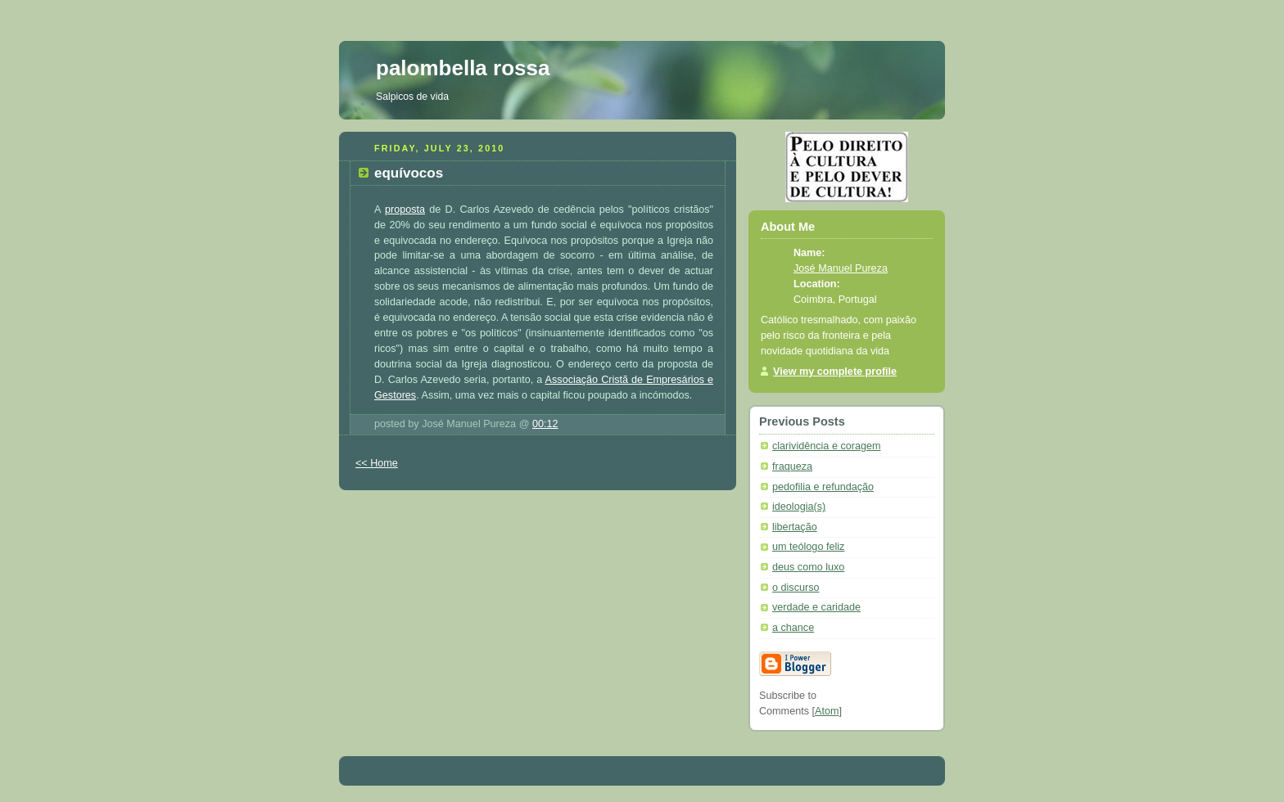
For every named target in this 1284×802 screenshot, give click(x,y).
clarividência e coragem (826, 446)
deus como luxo (808, 567)
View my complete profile (835, 371)
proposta (405, 209)
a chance (793, 627)
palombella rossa (462, 68)
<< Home (376, 463)
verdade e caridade (816, 607)
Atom (827, 711)
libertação (794, 527)
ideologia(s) (798, 506)
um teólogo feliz (808, 546)
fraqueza (792, 466)
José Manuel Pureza (840, 268)
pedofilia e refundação (823, 487)
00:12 (545, 424)
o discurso (795, 587)
